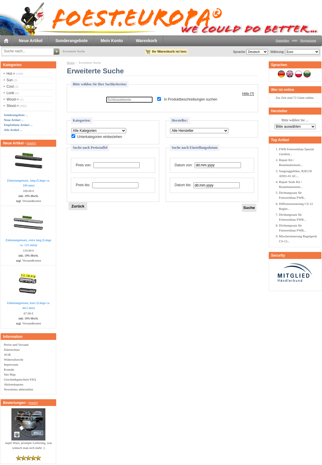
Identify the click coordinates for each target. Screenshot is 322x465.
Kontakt (9, 369)
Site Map (10, 374)
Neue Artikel (30, 40)
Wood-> (12, 99)
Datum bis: (183, 185)
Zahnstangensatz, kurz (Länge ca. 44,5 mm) (28, 305)
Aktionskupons (13, 384)
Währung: (277, 51)
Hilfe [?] (248, 94)
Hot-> (10, 74)
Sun (9, 80)
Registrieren (308, 40)
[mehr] (31, 143)
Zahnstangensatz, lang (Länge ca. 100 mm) (28, 183)
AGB (7, 354)
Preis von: (83, 165)
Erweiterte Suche (74, 51)
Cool (10, 86)
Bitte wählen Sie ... (295, 120)
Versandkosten (31, 201)
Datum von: (184, 165)
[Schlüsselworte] (129, 100)
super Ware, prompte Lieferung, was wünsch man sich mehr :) (28, 444)
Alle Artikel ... (13, 130)
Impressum (11, 364)
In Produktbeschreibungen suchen (190, 100)
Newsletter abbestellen (18, 389)
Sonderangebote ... (16, 115)
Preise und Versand (16, 344)
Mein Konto (112, 40)
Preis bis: (83, 185)
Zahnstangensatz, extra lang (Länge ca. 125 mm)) (28, 242)
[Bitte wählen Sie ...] (98, 130)
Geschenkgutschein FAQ (20, 379)
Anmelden (282, 40)
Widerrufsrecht (13, 359)
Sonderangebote (71, 40)
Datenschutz (12, 349)
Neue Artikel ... (14, 120)
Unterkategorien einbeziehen (99, 137)
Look (10, 93)
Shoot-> (12, 106)
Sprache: (239, 51)
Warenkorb (146, 40)
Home (71, 62)
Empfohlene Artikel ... (18, 125)
